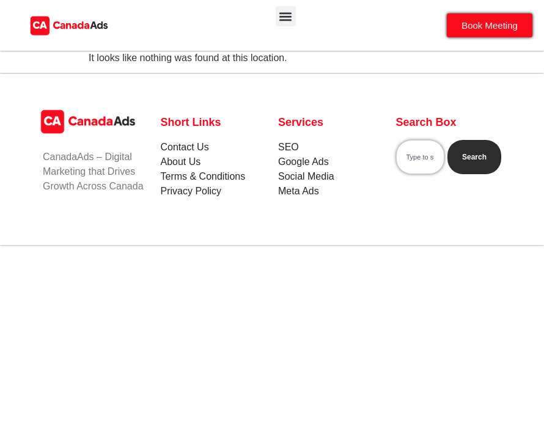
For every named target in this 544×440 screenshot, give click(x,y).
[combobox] (420, 157)
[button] (286, 16)
